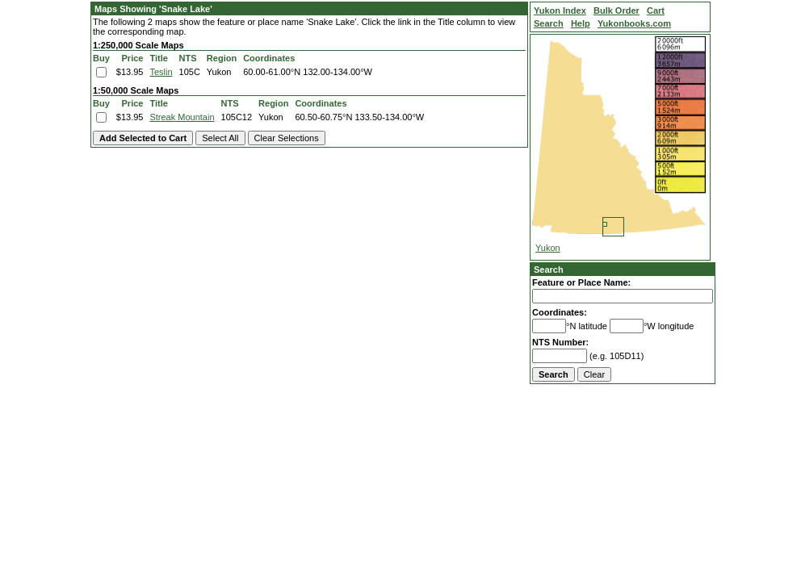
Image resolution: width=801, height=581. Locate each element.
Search (549, 269)
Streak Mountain (181, 117)
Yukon (547, 248)
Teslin (160, 72)
